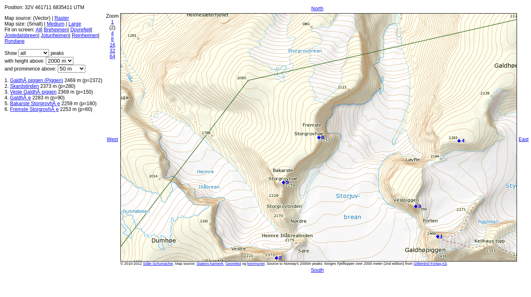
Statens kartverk (210, 264)
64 (112, 56)
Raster (61, 18)
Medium (55, 24)
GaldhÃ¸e (20, 98)
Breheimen (56, 30)
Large (74, 24)
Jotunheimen (55, 35)
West (112, 139)
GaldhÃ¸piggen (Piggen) (36, 80)
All (38, 30)
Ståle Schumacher (158, 264)
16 (112, 45)
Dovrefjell (80, 30)
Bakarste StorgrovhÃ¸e (35, 103)
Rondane (15, 41)
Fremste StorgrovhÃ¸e (34, 109)
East (524, 139)
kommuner (256, 264)
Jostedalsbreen (21, 35)
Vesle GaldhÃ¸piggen (33, 92)
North (317, 9)
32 (112, 51)
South (317, 270)
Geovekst (233, 264)
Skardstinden (24, 86)
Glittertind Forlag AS (430, 264)
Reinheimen (85, 35)
